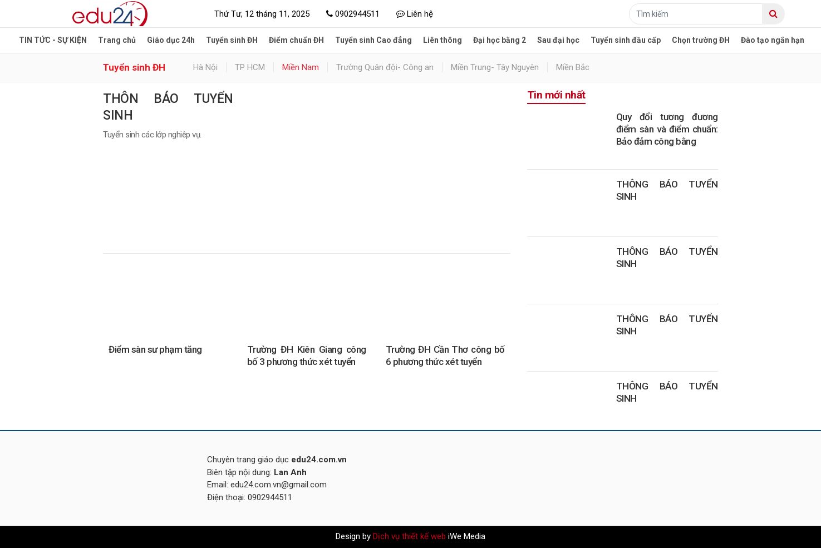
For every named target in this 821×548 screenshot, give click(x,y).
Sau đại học (558, 40)
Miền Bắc (572, 67)
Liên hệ (414, 14)
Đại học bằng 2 (499, 40)
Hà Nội (205, 67)
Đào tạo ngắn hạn (772, 40)
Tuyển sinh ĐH (232, 40)
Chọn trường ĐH (701, 40)
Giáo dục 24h (171, 40)
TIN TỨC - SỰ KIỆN (53, 40)
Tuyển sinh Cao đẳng (373, 40)
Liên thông (442, 40)
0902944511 (353, 14)
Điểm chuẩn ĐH (296, 40)
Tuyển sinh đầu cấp (626, 40)
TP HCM (250, 67)
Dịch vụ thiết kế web (409, 536)
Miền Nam (300, 67)
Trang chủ (117, 40)
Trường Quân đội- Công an (385, 67)
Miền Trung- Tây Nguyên (495, 67)
